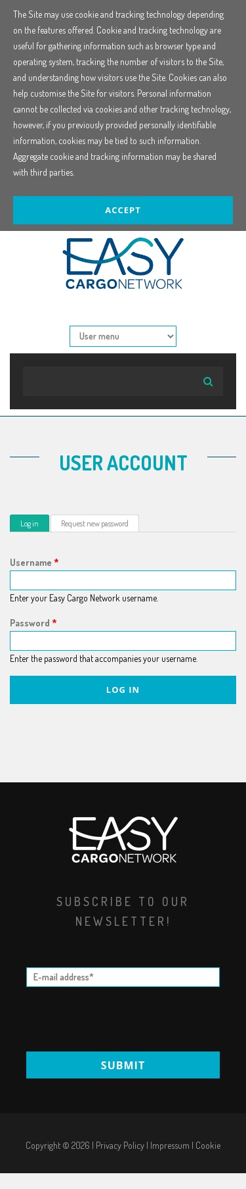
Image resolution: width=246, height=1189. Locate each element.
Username (34, 562)
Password (33, 622)
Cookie (207, 1145)
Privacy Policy (120, 1145)
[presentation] (124, 1019)
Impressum (170, 1145)
